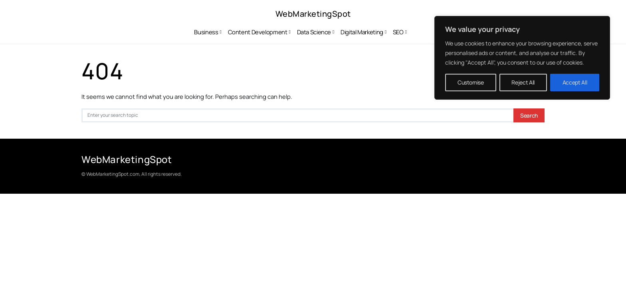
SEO (398, 32)
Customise (471, 82)
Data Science (314, 32)
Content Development (257, 32)
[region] (522, 58)
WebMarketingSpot (313, 13)
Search (529, 115)
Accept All (575, 82)
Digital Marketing (362, 32)
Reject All (523, 82)
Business (206, 32)
